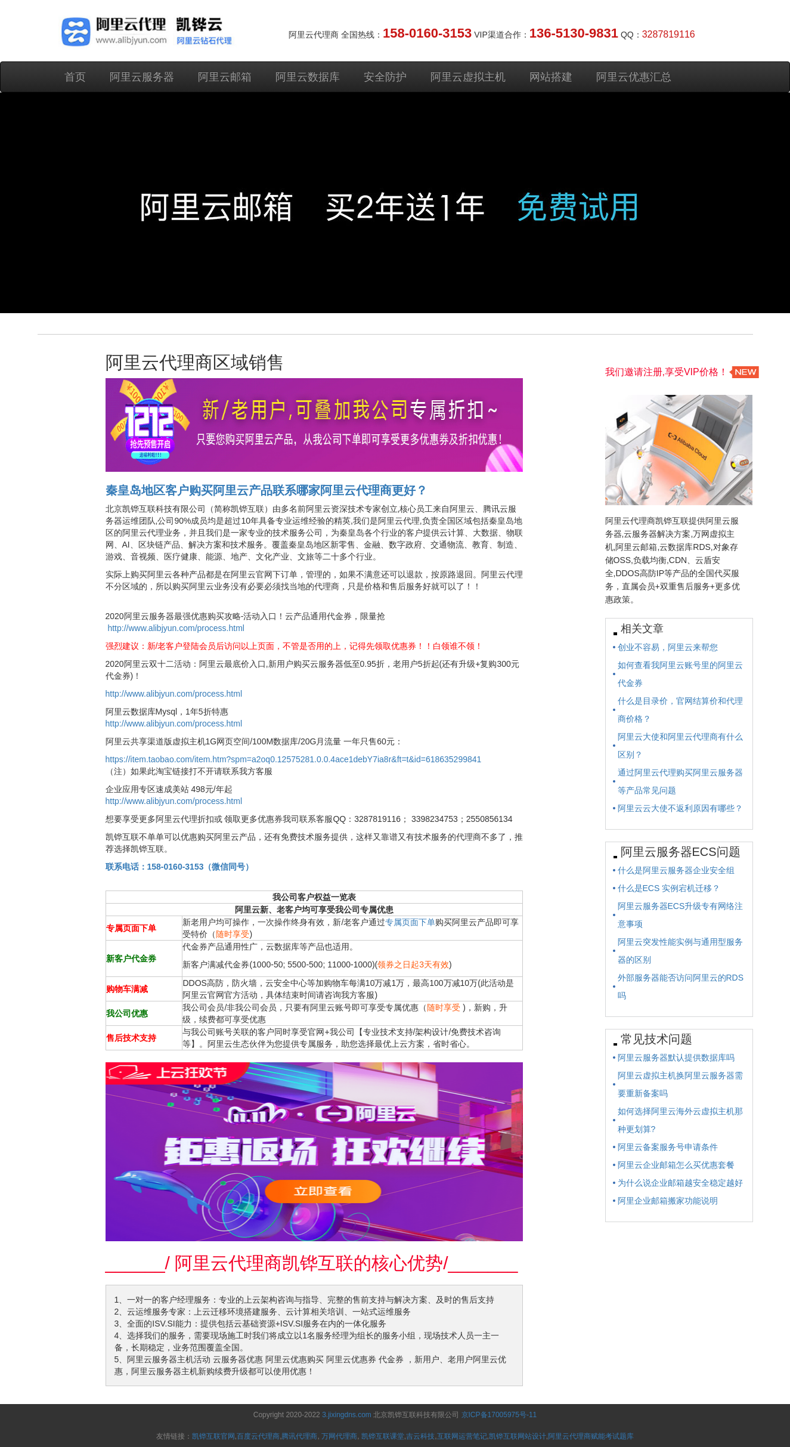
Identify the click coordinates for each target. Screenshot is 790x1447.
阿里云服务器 (142, 77)
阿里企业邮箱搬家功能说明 (668, 1200)
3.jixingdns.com (347, 1415)
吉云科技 (420, 1436)
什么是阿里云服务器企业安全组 (676, 870)
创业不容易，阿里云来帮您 (668, 647)
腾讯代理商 (299, 1436)
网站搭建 (550, 77)
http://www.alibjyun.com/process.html (175, 628)
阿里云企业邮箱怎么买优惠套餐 (676, 1165)
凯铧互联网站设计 (517, 1436)
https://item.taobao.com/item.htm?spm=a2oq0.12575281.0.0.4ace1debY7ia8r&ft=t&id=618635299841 (294, 759)
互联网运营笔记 (462, 1436)
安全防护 (385, 77)
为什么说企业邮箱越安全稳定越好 (680, 1183)
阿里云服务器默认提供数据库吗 (676, 1057)
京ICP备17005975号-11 (499, 1415)
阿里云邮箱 (225, 77)
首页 (75, 77)
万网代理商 (339, 1436)
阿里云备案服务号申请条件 (668, 1147)
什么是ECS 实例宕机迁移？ (669, 888)
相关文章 (642, 629)
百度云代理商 (258, 1436)
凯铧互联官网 (213, 1436)
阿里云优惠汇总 (633, 77)
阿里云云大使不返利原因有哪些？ (680, 808)
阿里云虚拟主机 (468, 77)
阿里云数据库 (307, 77)
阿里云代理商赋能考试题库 (591, 1436)
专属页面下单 (410, 922)
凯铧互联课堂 (382, 1436)
